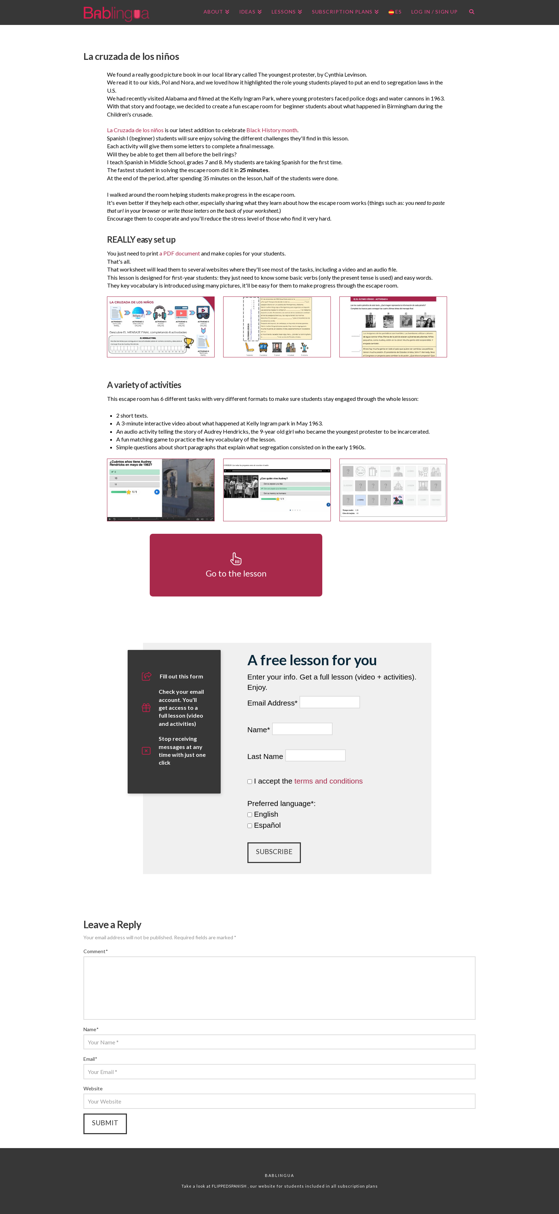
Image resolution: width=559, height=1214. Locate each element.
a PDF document (179, 253)
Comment (95, 951)
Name (90, 1029)
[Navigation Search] (469, 12)
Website (93, 1088)
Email (90, 1059)
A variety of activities (144, 384)
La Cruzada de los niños (135, 129)
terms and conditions (328, 781)
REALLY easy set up (141, 239)
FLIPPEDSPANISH (230, 1186)
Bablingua (279, 1175)
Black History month (271, 129)
